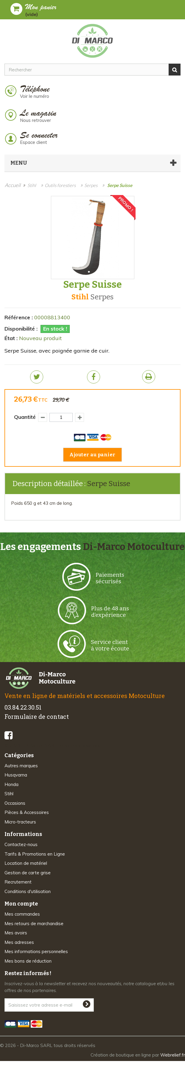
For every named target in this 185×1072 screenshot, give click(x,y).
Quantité (25, 417)
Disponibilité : (21, 328)
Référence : (18, 317)
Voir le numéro (34, 96)
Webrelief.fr (172, 1055)
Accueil (13, 185)
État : (11, 338)
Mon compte (21, 903)
